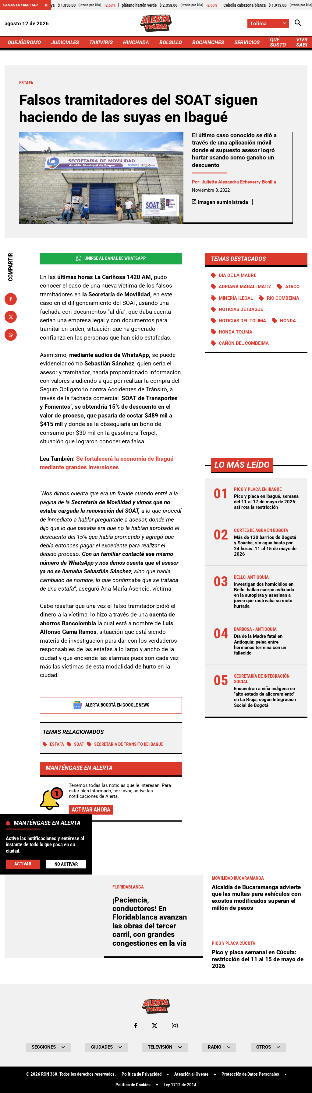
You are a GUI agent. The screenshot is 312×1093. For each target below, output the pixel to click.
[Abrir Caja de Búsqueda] (298, 23)
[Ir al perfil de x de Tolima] (155, 1025)
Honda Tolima (235, 332)
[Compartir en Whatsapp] (11, 335)
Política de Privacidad (141, 1074)
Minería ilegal (236, 298)
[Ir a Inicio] (156, 23)
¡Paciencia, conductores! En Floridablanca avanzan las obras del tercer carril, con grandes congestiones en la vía (149, 922)
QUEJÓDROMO (24, 42)
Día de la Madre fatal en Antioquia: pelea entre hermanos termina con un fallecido (260, 645)
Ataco (292, 286)
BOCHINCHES (208, 42)
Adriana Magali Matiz (245, 286)
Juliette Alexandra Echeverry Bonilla (239, 182)
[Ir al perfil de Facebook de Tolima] (135, 1025)
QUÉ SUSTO (278, 42)
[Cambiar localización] (268, 23)
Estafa (53, 744)
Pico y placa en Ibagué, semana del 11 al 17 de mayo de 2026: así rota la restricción (266, 502)
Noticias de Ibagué (241, 309)
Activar (22, 864)
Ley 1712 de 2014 (180, 1085)
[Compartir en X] (11, 317)
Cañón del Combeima (244, 343)
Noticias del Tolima (242, 320)
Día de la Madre (237, 275)
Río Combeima (283, 298)
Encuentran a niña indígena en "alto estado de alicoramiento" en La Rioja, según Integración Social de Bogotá (265, 697)
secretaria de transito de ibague (125, 744)
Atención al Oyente (191, 1074)
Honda (288, 320)
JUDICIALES (65, 42)
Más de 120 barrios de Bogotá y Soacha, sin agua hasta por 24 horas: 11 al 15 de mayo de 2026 (265, 546)
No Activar (66, 864)
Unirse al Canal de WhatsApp (111, 258)
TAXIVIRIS (101, 42)
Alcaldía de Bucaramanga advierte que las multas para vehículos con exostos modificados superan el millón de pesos (256, 897)
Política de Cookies (133, 1085)
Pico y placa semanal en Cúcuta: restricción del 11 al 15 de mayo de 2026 (257, 959)
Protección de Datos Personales (250, 1074)
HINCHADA (136, 42)
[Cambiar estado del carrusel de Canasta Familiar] (46, 5)
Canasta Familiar (20, 5)
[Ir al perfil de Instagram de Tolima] (175, 1025)
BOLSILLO (170, 42)
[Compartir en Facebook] (11, 299)
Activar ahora (91, 809)
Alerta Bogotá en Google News (111, 705)
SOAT (75, 744)
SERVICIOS (247, 42)
